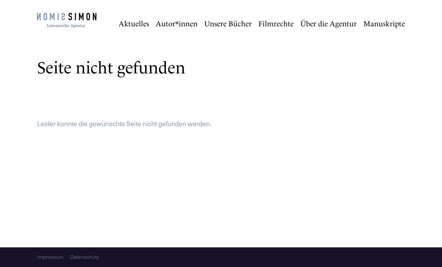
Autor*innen (177, 23)
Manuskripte (384, 23)
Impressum (50, 257)
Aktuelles (134, 23)
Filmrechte (276, 23)
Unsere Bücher (228, 23)
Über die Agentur (328, 23)
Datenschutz (84, 257)
